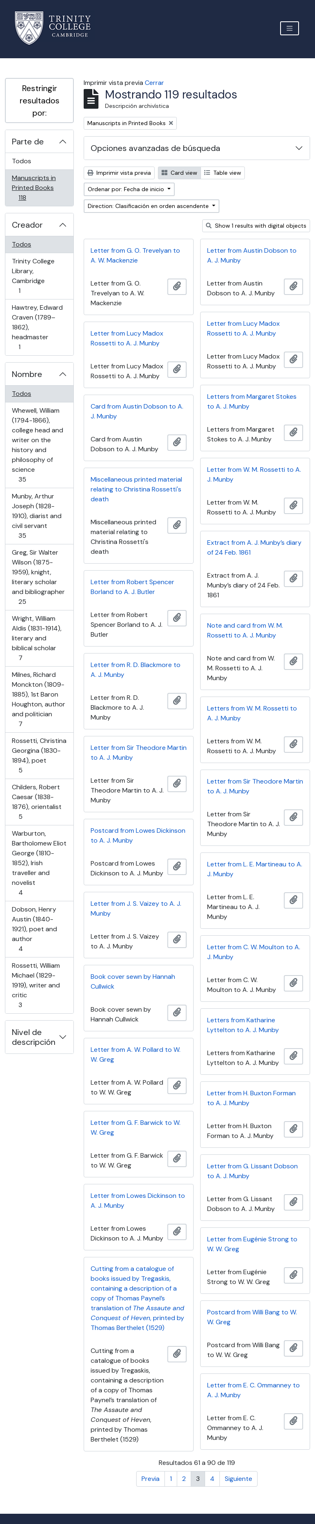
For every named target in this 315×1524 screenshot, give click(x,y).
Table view (222, 172)
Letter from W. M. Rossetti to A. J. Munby (254, 474)
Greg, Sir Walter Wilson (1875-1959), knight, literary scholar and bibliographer (38, 577)
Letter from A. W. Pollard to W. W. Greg (135, 1054)
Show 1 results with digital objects (256, 225)
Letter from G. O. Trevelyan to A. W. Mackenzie (135, 255)
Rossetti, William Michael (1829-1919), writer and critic (35, 985)
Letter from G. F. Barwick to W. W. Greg (135, 1127)
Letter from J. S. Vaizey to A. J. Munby (136, 908)
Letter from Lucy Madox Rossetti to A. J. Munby (243, 328)
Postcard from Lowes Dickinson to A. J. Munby (138, 835)
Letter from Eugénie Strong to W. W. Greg (252, 1244)
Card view (179, 172)
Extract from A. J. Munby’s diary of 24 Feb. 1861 (254, 547)
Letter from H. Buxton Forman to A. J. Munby (251, 1098)
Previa (151, 1478)
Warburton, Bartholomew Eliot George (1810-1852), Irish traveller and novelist (38, 863)
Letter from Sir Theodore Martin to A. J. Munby (139, 752)
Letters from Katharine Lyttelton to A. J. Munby (243, 1025)
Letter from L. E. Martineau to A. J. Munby (254, 869)
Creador (27, 224)
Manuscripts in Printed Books (33, 188)
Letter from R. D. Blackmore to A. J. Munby (135, 669)
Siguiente (238, 1478)
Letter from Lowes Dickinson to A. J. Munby (138, 1200)
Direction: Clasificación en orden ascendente (149, 206)
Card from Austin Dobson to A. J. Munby (137, 411)
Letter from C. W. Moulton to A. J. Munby (253, 952)
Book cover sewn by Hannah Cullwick (133, 981)
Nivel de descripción (33, 1037)
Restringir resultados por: (39, 100)
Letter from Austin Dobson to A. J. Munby (252, 255)
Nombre (27, 374)
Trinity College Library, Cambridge (33, 276)
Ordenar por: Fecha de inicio (127, 189)
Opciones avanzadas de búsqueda (155, 148)
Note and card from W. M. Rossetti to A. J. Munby (245, 630)
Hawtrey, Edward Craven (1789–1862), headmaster (37, 327)
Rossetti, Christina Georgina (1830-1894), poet (38, 755)
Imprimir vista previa (119, 172)
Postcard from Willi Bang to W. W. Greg (252, 1317)
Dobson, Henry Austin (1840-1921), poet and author (34, 929)
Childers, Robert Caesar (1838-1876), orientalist (36, 802)
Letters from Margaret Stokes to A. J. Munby (252, 401)
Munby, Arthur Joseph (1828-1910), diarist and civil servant (36, 516)
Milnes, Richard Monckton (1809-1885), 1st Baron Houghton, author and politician (38, 699)
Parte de (28, 141)
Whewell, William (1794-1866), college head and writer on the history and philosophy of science (37, 444)
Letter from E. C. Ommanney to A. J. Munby (253, 1390)
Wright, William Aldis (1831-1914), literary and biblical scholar (36, 638)
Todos (21, 161)
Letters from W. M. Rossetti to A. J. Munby (252, 713)
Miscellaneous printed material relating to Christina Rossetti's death (136, 489)
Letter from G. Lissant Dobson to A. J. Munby (252, 1171)
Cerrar (154, 82)
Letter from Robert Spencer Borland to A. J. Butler (132, 587)
